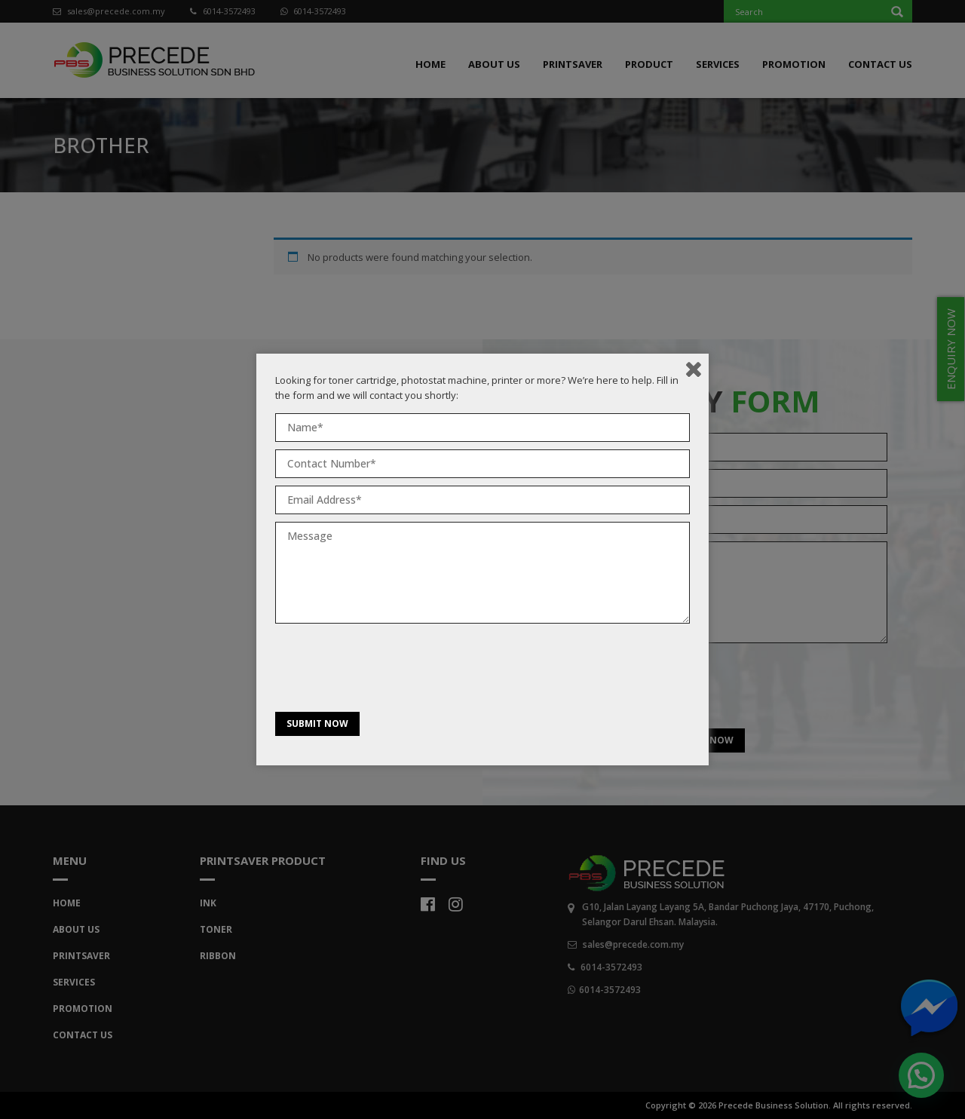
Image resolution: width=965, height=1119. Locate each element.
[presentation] (389, 671)
